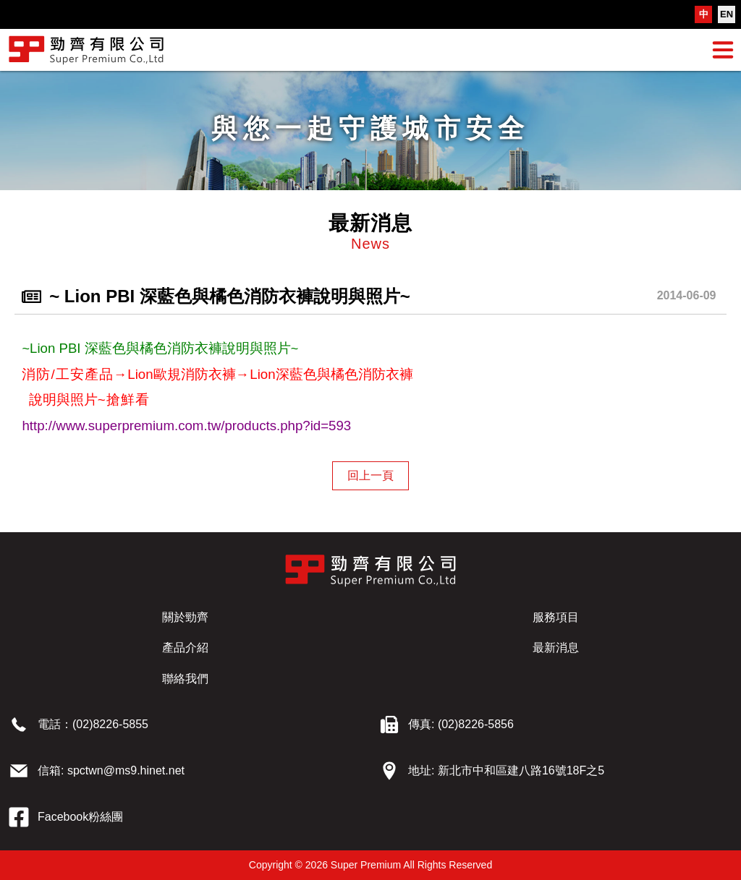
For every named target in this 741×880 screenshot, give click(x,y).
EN (726, 14)
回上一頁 (370, 475)
